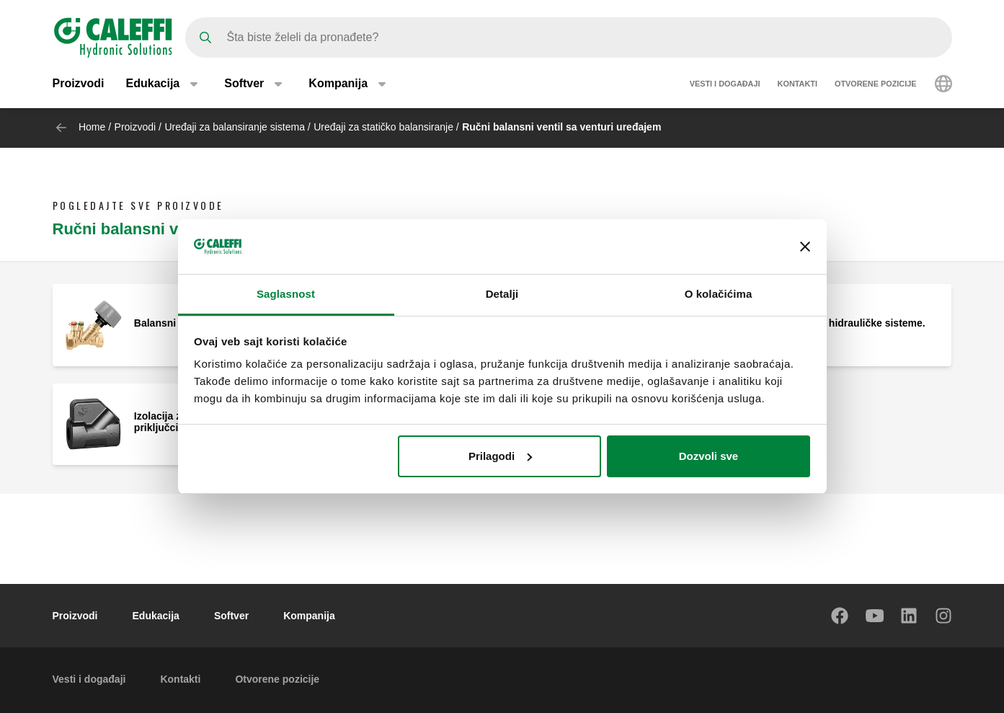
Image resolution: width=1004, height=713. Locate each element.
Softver (231, 615)
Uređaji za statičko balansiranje (383, 127)
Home (92, 127)
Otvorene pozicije (876, 85)
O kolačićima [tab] (718, 294)
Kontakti (797, 85)
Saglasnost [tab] (286, 294)
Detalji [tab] (502, 294)
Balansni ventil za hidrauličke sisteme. (833, 323)
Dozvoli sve (709, 456)
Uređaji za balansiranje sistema (234, 127)
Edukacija (156, 615)
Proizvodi (79, 85)
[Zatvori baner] (805, 247)
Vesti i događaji (725, 85)
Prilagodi (500, 456)
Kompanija (309, 615)
